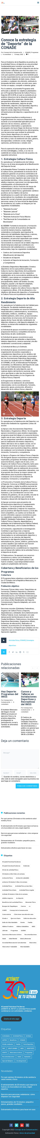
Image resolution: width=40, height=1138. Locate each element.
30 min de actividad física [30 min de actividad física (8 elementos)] (10, 870)
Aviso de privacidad (27, 1133)
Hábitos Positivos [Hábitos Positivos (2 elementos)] (7, 926)
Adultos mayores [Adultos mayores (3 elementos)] (7, 898)
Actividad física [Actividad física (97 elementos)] (7, 886)
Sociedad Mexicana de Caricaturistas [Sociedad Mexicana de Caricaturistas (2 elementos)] (14, 942)
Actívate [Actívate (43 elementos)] (28, 1036)
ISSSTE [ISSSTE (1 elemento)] (4, 1052)
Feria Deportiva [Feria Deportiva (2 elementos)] (28, 1044)
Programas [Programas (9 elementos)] (14, 930)
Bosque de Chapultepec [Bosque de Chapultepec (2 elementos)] (10, 906)
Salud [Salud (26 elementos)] (4, 938)
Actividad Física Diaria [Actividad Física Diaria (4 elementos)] (9, 890)
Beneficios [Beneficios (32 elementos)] (13, 1040)
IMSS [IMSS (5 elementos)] (22, 1048)
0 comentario (7, 54)
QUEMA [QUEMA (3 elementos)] (23, 930)
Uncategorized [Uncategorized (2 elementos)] (21, 1061)
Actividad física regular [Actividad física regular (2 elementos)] (26, 890)
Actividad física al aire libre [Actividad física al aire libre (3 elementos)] (23, 886)
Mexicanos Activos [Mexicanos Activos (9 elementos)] (16, 1052)
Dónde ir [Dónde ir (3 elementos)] (5, 918)
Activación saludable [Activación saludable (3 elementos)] (22, 878)
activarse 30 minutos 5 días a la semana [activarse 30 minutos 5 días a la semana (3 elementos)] (14, 882)
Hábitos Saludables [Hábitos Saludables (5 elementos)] (22, 926)
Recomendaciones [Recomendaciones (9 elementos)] (31, 934)
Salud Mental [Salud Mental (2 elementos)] (13, 938)
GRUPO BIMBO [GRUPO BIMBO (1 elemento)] (12, 1048)
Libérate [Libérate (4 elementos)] (5, 930)
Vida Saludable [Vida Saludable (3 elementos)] (25, 947)
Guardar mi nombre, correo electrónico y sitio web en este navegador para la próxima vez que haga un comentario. (20, 779)
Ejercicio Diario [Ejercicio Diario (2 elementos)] (15, 918)
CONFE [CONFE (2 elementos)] (4, 910)
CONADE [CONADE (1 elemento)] (22, 1040)
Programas (34, 52)
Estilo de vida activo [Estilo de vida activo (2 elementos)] (30, 918)
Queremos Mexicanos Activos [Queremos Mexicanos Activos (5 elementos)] (11, 934)
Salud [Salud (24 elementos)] (19, 1056)
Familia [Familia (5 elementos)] (18, 1044)
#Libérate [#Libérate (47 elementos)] (26, 866)
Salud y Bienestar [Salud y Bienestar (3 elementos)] (25, 938)
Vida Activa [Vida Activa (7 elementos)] (32, 942)
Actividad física (14, 640)
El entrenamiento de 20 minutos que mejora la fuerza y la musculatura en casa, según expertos (19, 1087)
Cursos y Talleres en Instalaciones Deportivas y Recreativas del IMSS (29, 698)
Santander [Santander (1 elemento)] (27, 1056)
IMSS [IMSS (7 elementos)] (33, 926)
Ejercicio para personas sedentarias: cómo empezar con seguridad (18, 1095)
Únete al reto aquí (11, 1019)
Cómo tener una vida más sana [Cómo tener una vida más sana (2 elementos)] (23, 914)
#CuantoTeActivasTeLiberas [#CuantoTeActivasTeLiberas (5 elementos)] (11, 866)
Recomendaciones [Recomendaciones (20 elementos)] (8, 1056)
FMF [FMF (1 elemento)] (3, 1048)
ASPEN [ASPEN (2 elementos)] (4, 1040)
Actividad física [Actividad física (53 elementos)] (18, 1036)
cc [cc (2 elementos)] (30, 906)
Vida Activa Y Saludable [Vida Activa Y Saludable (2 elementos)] (9, 947)
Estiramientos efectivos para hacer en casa (16, 848)
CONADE (28, 52)
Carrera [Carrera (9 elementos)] (23, 906)
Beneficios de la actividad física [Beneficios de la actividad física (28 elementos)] (12, 902)
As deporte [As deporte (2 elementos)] (19, 898)
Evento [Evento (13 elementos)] (22, 922)
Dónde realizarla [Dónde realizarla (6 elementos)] (7, 1044)
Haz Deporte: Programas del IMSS (9, 694)
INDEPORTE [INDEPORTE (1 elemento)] (30, 1048)
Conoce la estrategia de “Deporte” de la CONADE (18, 44)
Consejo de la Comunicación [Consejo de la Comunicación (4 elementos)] (19, 910)
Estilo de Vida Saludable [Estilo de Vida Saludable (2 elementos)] (9, 922)
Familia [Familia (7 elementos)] (30, 922)
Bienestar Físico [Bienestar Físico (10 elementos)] (30, 902)
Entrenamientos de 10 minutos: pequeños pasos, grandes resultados (17, 1103)
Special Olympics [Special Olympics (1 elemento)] (7, 1061)
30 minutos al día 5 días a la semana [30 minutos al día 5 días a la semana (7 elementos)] (13, 874)
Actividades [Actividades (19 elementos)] (6, 1036)
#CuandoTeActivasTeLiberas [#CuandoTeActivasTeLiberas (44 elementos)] (11, 862)
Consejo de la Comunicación (13, 52)
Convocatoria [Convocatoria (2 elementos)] (6, 914)
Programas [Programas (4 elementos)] (28, 1052)
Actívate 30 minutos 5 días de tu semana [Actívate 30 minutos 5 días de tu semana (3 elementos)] (15, 894)
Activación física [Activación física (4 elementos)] (7, 878)
